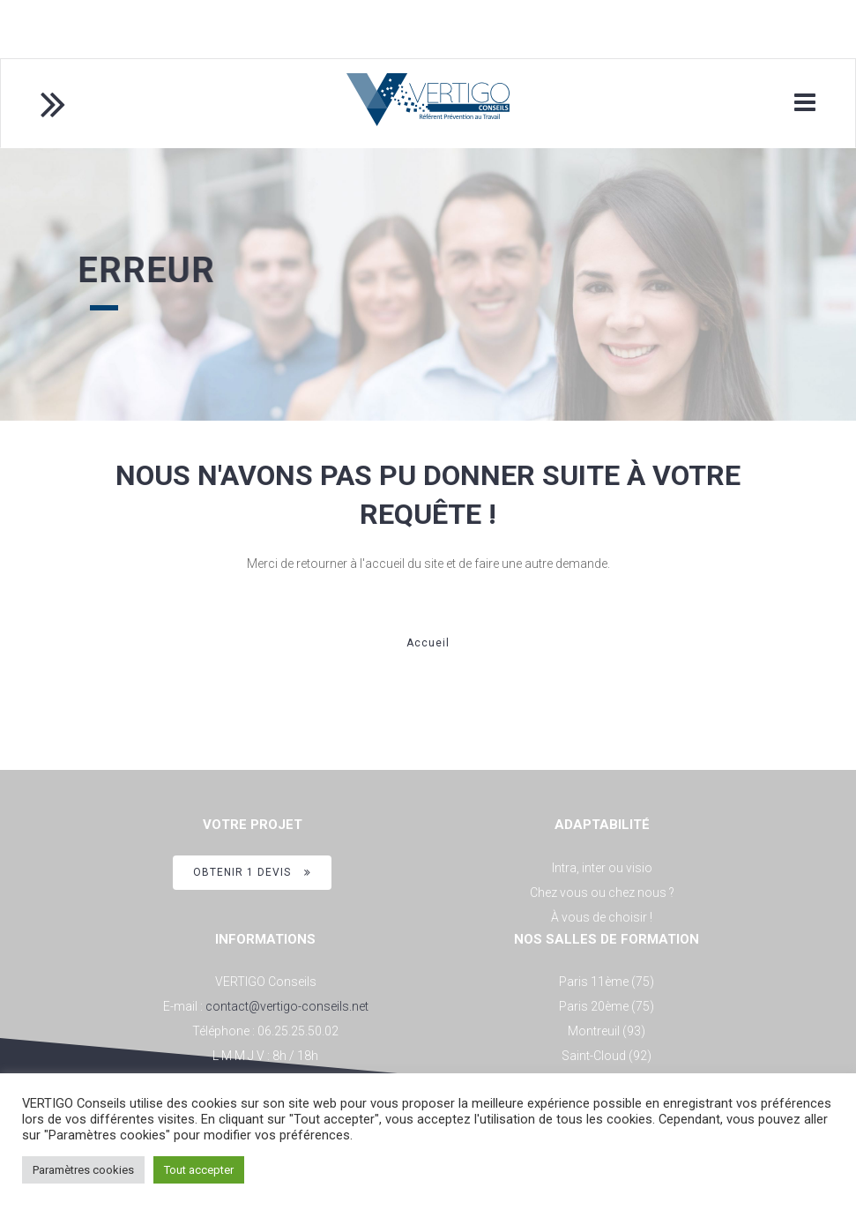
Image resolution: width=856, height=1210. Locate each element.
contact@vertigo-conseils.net (286, 1006)
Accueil (428, 643)
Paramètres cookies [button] (83, 1169)
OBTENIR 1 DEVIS (252, 872)
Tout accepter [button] (199, 1169)
